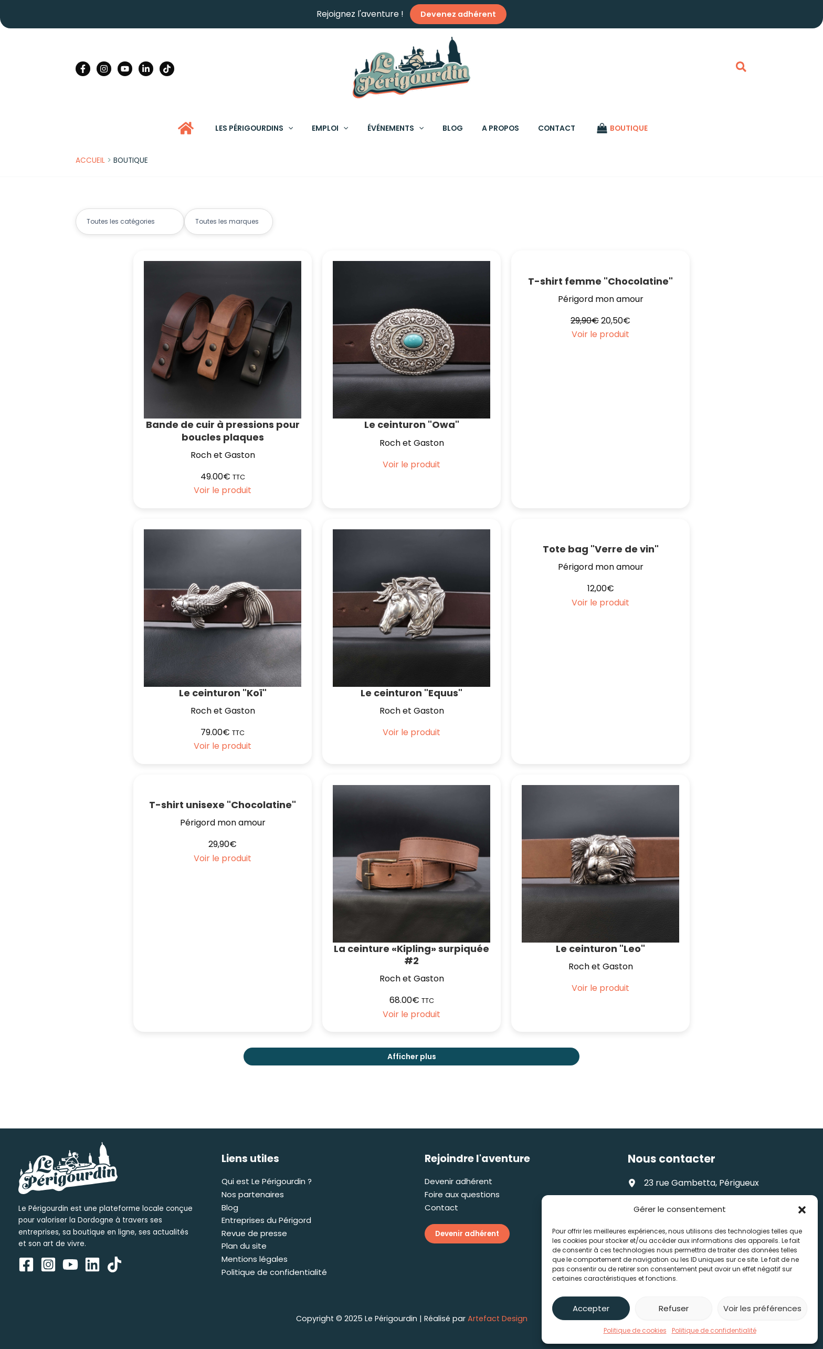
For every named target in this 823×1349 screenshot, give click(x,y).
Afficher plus (411, 1056)
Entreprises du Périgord (266, 1220)
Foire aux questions (462, 1194)
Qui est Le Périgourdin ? (266, 1181)
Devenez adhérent (458, 14)
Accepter (591, 1308)
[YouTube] (125, 68)
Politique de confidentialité (714, 1330)
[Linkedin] (146, 68)
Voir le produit (222, 490)
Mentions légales (254, 1258)
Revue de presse (254, 1233)
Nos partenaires (252, 1194)
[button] (802, 1210)
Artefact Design (497, 1318)
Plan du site (244, 1245)
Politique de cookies (635, 1330)
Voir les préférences (762, 1308)
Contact (441, 1207)
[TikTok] (167, 68)
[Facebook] (83, 68)
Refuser (674, 1308)
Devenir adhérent (458, 1181)
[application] (298, 128)
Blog (229, 1207)
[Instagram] (104, 68)
